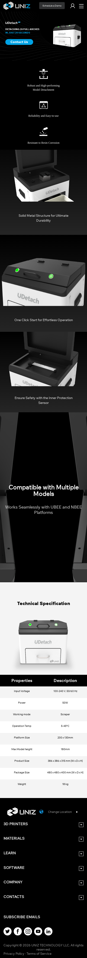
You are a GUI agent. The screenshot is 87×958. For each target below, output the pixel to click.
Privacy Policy (13, 953)
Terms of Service (39, 953)
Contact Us (19, 42)
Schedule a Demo (51, 5)
